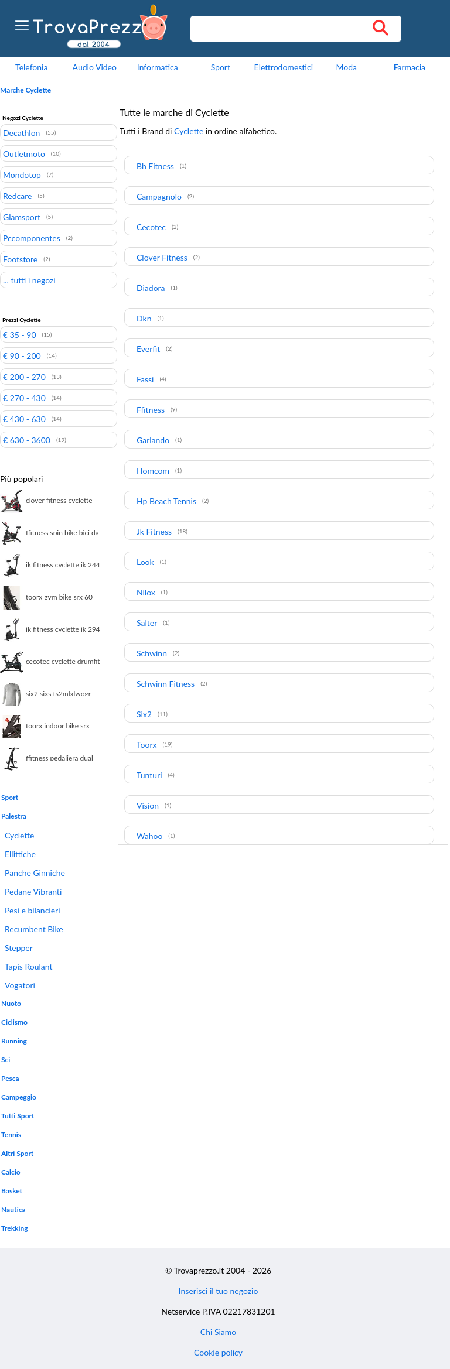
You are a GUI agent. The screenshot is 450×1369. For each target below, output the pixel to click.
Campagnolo (159, 196)
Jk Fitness (154, 531)
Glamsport (21, 216)
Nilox (146, 592)
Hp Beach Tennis (166, 501)
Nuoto (11, 1003)
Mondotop (22, 174)
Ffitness (151, 410)
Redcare (17, 195)
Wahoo (149, 836)
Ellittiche (20, 854)
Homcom (153, 470)
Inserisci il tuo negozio (218, 1291)
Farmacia (409, 67)
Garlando (153, 440)
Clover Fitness (162, 257)
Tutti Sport (17, 1115)
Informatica (157, 67)
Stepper (19, 948)
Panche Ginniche (35, 873)
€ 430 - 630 (24, 418)
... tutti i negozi (29, 280)
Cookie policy (218, 1352)
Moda (346, 67)
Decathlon (21, 132)
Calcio (11, 1172)
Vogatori (20, 985)
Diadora (151, 288)
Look (145, 562)
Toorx (147, 744)
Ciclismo (14, 1022)
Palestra (13, 816)
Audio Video (95, 67)
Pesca (10, 1078)
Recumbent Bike (34, 929)
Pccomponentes (31, 237)
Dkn (144, 318)
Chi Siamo (218, 1332)
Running (14, 1040)
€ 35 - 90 (19, 334)
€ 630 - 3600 (26, 439)
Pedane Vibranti (33, 891)
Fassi (145, 379)
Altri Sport (17, 1153)
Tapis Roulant (29, 966)
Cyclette (19, 835)
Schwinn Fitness (166, 684)
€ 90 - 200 (22, 355)
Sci (5, 1059)
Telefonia (31, 67)
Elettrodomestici (283, 67)
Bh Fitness (155, 166)
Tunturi (149, 775)
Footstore (20, 258)
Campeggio (18, 1097)
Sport (220, 67)
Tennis (11, 1134)
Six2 (144, 714)
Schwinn (152, 653)
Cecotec (151, 227)
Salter (147, 623)
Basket (11, 1190)
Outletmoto (24, 153)
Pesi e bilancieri (32, 910)
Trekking (14, 1228)
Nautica (13, 1209)
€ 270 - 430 (24, 397)
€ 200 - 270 (24, 376)
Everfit (148, 349)
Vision (148, 805)
